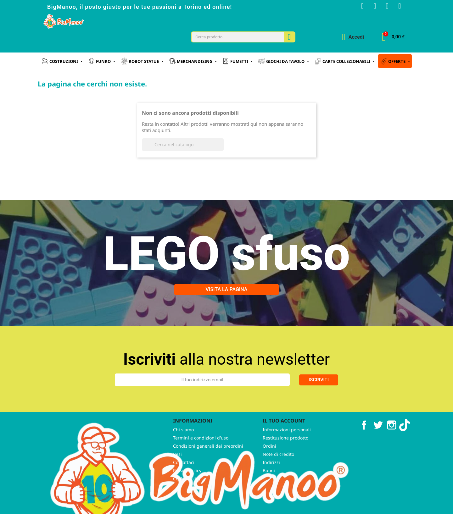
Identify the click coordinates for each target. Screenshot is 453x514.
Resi (177, 470)
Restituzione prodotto (285, 453)
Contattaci (183, 478)
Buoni (269, 486)
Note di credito (278, 470)
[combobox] (235, 38)
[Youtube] (385, 7)
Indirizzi (271, 478)
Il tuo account (284, 436)
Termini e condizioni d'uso (200, 453)
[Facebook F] (357, 7)
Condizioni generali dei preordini (208, 462)
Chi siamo (183, 445)
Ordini (269, 462)
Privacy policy (187, 486)
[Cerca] (183, 160)
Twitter (378, 441)
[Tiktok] (399, 7)
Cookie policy (186, 494)
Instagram (391, 441)
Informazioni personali (287, 445)
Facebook (364, 441)
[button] (393, 38)
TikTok (405, 441)
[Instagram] (371, 7)
